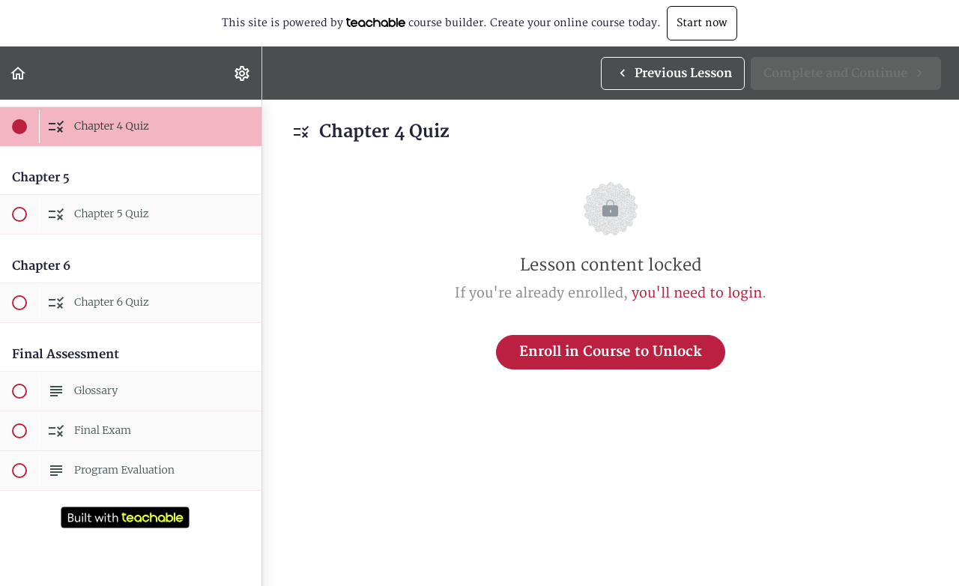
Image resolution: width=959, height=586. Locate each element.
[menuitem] (242, 73)
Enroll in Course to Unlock (610, 351)
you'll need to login (697, 293)
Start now (702, 22)
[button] (18, 73)
